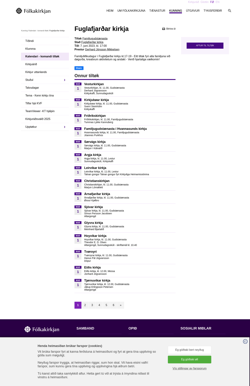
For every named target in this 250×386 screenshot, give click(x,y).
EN (217, 2)
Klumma (30, 48)
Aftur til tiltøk (205, 45)
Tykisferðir (213, 10)
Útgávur (192, 10)
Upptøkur (31, 126)
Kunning (175, 10)
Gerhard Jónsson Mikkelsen (102, 49)
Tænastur (157, 10)
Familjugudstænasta (94, 38)
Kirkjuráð (193, 2)
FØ (212, 2)
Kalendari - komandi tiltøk (38, 31)
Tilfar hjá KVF (33, 103)
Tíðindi (29, 40)
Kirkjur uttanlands (36, 72)
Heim (109, 10)
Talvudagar (32, 87)
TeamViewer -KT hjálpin (40, 111)
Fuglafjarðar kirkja (92, 42)
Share (79, 68)
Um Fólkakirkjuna (131, 10)
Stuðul (29, 79)
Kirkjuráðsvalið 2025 (37, 118)
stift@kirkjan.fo (86, 362)
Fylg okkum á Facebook (195, 339)
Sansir (223, 369)
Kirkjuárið (31, 64)
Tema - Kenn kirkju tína (39, 95)
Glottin (205, 2)
